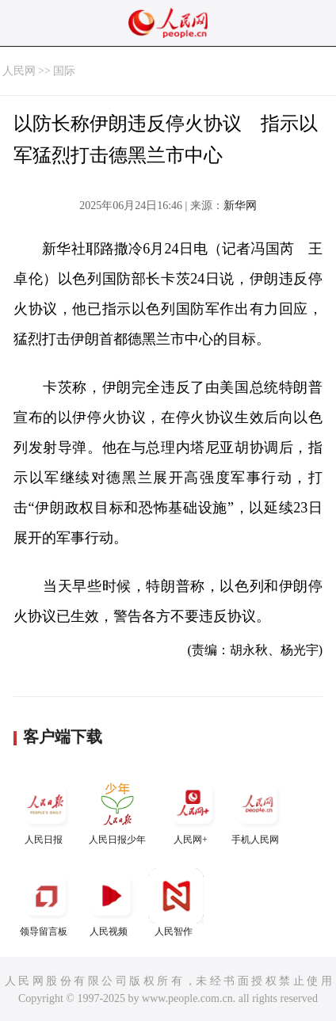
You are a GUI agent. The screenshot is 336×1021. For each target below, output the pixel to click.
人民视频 (111, 902)
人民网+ (192, 810)
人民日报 (46, 810)
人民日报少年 (117, 810)
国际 (64, 71)
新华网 (240, 205)
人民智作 (176, 902)
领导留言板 (46, 902)
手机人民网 (257, 810)
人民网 (19, 71)
